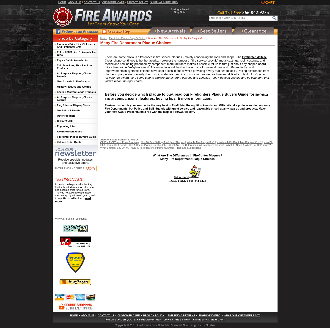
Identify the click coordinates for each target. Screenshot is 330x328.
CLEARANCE (65, 121)
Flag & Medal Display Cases (74, 105)
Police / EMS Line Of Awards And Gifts (77, 53)
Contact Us (92, 2)
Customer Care (113, 2)
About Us (74, 2)
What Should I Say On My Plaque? (119, 147)
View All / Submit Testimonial (71, 218)
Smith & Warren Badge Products (76, 92)
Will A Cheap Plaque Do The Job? (148, 145)
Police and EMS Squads (149, 108)
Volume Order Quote (69, 142)
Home (62, 2)
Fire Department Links (155, 319)
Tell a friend (187, 177)
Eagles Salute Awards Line (73, 60)
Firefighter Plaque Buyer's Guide (127, 38)
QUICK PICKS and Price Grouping (119, 142)
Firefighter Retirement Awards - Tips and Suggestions (171, 147)
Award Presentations (69, 131)
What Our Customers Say (242, 315)
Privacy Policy (137, 2)
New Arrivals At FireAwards (73, 81)
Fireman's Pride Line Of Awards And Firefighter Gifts (76, 45)
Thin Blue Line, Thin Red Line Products (75, 67)
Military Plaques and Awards (74, 86)
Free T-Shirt (183, 319)
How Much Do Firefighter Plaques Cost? (239, 142)
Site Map (201, 319)
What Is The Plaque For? (200, 142)
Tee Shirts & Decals (68, 110)
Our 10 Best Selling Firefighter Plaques (162, 142)
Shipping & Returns (164, 2)
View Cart (218, 319)
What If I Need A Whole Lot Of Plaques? (248, 145)
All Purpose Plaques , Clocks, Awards (75, 75)
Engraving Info (66, 126)
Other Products (66, 115)
